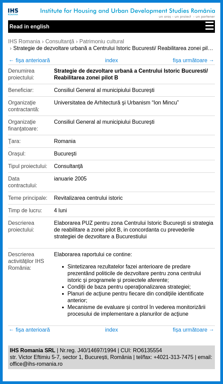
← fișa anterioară (29, 60)
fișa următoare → (193, 60)
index (111, 60)
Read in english (29, 26)
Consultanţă (59, 41)
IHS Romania (24, 41)
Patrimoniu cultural (101, 41)
